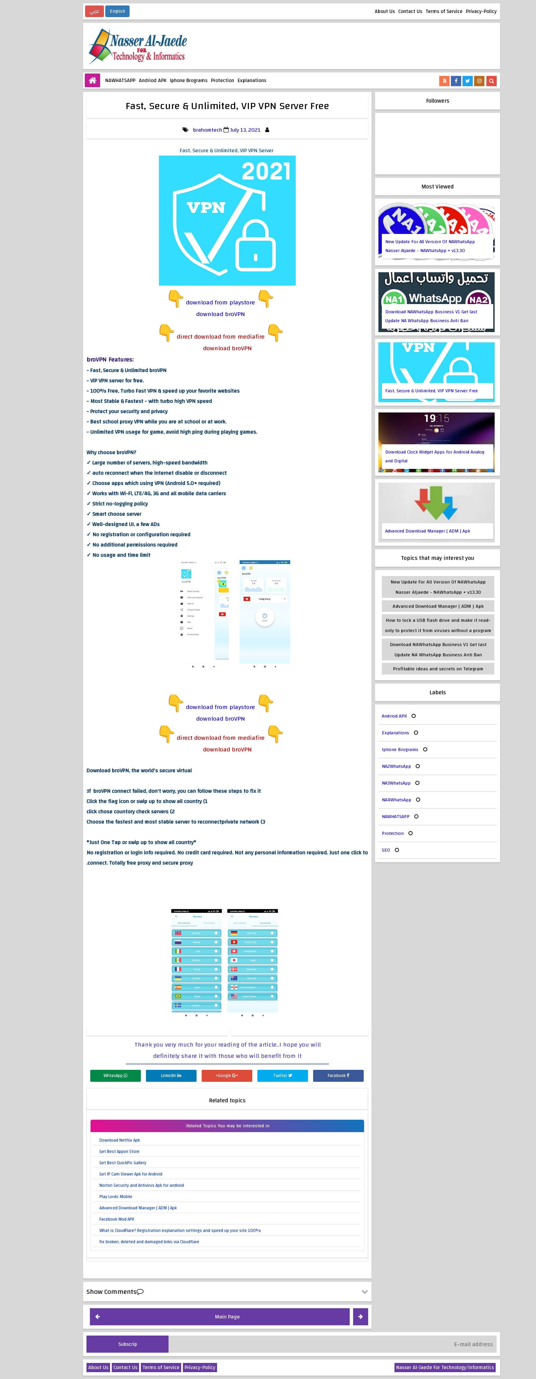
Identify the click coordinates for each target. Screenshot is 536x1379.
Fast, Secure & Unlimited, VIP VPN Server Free (408, 390)
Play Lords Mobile (92, 1197)
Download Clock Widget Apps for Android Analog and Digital (411, 456)
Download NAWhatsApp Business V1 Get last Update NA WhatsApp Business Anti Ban (408, 316)
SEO (362, 850)
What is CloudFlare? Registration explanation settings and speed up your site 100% (156, 1230)
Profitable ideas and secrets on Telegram (415, 668)
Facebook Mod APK (93, 1219)
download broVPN (197, 314)
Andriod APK (129, 80)
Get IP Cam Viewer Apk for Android (107, 1174)
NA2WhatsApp (372, 766)
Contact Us (387, 11)
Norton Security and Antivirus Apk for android (118, 1185)
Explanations (228, 80)
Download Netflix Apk (96, 1140)
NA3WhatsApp (372, 783)
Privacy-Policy (457, 11)
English (94, 11)
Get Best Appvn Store (96, 1151)
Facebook (314, 1076)
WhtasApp (92, 1076)
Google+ (203, 1076)
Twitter (259, 1076)
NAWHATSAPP (97, 80)
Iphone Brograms (165, 80)
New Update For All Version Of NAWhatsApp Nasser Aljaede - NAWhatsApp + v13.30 (406, 246)
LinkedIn (147, 1076)
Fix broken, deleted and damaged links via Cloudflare (126, 1242)
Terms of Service (420, 11)
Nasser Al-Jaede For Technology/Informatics (421, 1367)
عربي (71, 11)
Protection (199, 80)
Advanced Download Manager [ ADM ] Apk (114, 1208)
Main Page (203, 1317)
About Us (361, 11)
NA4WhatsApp (373, 800)
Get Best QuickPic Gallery (99, 1163)
